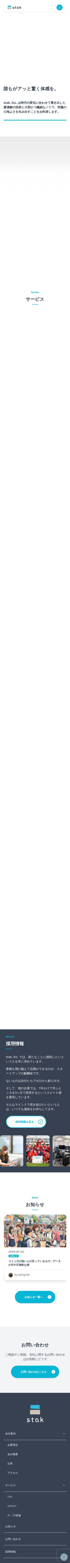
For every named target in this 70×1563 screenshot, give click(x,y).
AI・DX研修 (14, 1515)
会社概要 (12, 1454)
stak (9, 1496)
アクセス (12, 1472)
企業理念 (12, 1445)
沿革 (10, 1463)
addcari (11, 1506)
